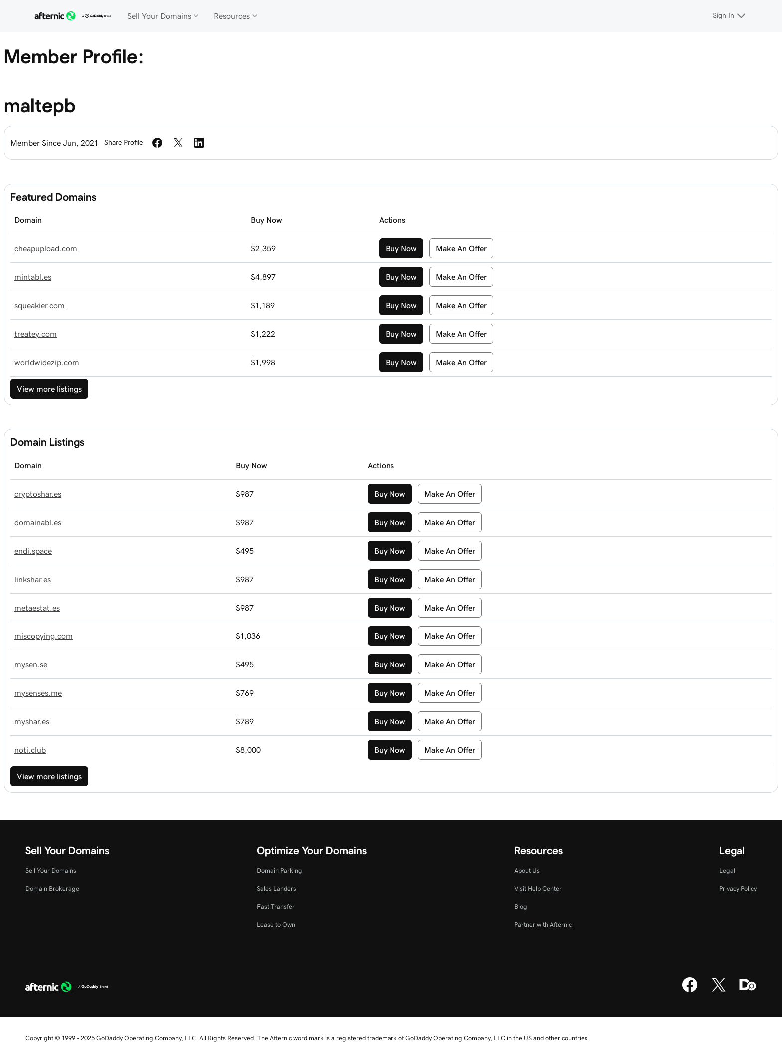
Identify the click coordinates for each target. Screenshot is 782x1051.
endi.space (33, 551)
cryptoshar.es (37, 494)
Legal (727, 870)
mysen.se (30, 664)
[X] (719, 991)
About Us (527, 870)
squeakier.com (39, 305)
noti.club (30, 750)
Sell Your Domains (50, 870)
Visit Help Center (538, 888)
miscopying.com (43, 636)
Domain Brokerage (52, 888)
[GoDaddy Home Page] (66, 988)
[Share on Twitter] (178, 142)
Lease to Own (276, 924)
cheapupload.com (45, 248)
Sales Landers (276, 888)
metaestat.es (37, 608)
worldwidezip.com (46, 362)
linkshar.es (32, 579)
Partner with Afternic (543, 924)
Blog (520, 906)
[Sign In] (730, 15)
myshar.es (31, 721)
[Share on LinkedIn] (199, 142)
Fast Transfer (276, 906)
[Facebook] (690, 991)
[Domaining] (748, 991)
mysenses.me (38, 693)
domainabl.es (37, 522)
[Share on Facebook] (157, 142)
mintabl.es (32, 277)
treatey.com (35, 334)
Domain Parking (279, 870)
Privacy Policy (738, 888)
